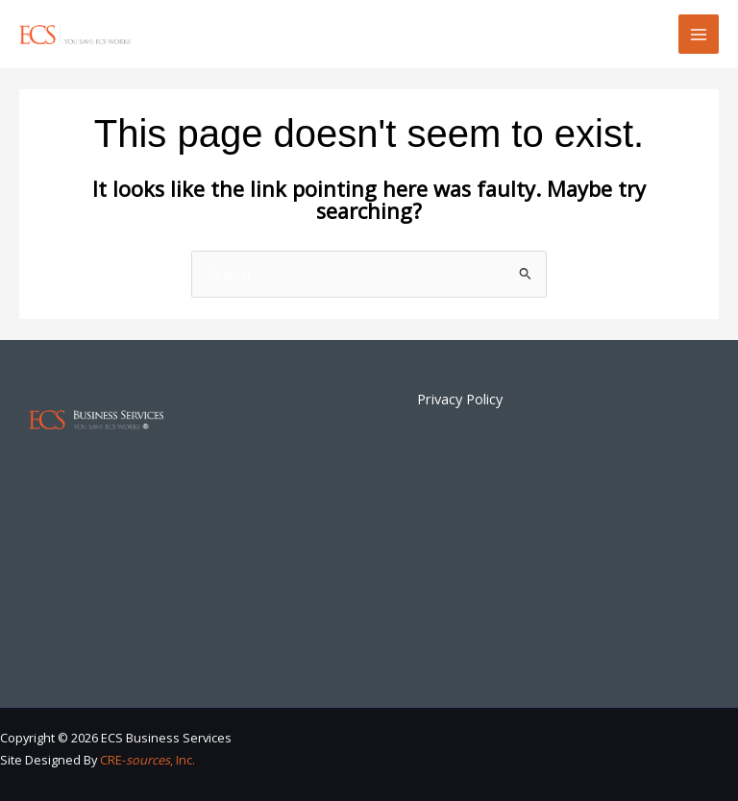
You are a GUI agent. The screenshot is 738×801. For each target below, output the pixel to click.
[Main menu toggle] (698, 34)
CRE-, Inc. (147, 759)
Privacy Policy (460, 398)
